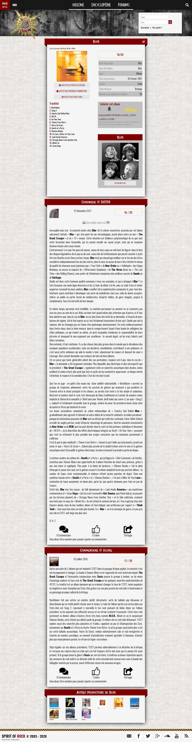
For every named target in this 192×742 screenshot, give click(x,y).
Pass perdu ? (157, 27)
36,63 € (103, 119)
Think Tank (84, 708)
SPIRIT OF (13, 736)
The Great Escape (134, 708)
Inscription (145, 27)
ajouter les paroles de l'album (72, 85)
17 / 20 (128, 560)
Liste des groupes (54, 48)
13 (98, 708)
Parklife (51, 719)
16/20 (120, 54)
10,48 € (112, 119)
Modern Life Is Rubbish (71, 719)
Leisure (83, 719)
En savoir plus (120, 183)
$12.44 (133, 115)
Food (140, 84)
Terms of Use (6, 739)
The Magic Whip (70, 708)
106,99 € (117, 115)
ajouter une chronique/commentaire (72, 91)
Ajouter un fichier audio (71, 96)
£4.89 (125, 115)
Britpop (64, 48)
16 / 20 (128, 212)
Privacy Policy (15, 739)
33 (140, 94)
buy (101, 115)
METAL (4, 6)
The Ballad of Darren (54, 708)
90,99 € (109, 115)
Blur (70, 48)
